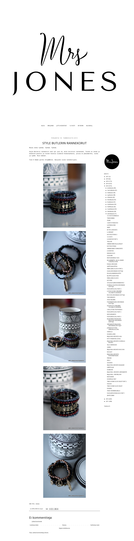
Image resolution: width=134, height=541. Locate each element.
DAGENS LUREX (111, 334)
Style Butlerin (34, 151)
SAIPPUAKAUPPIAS (112, 266)
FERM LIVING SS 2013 (112, 278)
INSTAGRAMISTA (111, 314)
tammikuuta (110, 214)
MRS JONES (51, 125)
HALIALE (109, 384)
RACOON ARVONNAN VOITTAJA (116, 295)
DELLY (108, 360)
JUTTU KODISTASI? (61, 125)
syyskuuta (110, 195)
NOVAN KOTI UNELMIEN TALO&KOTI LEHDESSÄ (114, 306)
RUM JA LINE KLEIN (112, 264)
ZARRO (109, 347)
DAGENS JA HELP (111, 379)
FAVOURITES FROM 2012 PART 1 (116, 393)
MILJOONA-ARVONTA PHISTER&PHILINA (113, 354)
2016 (107, 179)
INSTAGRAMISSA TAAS (113, 258)
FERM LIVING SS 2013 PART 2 (115, 268)
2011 (107, 401)
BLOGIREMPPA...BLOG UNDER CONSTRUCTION (115, 260)
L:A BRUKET (110, 232)
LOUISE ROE (110, 251)
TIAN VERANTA (111, 297)
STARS (108, 220)
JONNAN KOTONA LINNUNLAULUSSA (113, 328)
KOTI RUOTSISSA (111, 246)
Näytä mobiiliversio (64, 528)
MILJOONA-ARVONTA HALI (114, 336)
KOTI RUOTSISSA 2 (112, 234)
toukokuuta (110, 204)
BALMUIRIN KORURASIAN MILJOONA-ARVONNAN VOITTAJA (114, 320)
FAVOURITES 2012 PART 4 (114, 289)
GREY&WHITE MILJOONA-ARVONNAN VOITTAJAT (114, 324)
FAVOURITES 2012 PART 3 (114, 312)
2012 (107, 399)
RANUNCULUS (111, 253)
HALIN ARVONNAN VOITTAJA (115, 271)
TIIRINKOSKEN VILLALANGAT (115, 244)
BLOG (43, 125)
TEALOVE (109, 241)
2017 (107, 176)
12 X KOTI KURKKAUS (113, 216)
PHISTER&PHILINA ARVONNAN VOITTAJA (115, 302)
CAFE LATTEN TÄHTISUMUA (114, 309)
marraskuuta (111, 190)
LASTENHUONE (111, 225)
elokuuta (109, 197)
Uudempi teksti (34, 525)
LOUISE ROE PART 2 (112, 239)
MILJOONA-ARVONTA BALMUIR (115, 365)
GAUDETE (109, 363)
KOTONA (109, 280)
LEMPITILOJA (110, 367)
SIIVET (108, 227)
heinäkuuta (110, 200)
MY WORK (80, 125)
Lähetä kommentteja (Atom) (40, 532)
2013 (107, 186)
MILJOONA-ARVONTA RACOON (115, 349)
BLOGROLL (89, 125)
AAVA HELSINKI (111, 300)
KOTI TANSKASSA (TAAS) (113, 339)
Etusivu (64, 525)
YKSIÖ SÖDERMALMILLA (113, 391)
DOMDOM (110, 370)
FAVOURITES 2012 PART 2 (114, 316)
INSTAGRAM (110, 377)
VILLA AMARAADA (112, 345)
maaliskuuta (110, 209)
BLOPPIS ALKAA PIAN (113, 276)
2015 (107, 181)
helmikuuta (110, 211)
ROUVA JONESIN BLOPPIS (114, 273)
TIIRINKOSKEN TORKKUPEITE (115, 248)
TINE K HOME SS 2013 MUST (114, 386)
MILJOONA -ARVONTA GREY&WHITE (117, 372)
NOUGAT (109, 352)
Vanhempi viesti (94, 525)
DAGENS (109, 388)
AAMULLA (109, 332)
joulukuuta (110, 188)
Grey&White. (49, 160)
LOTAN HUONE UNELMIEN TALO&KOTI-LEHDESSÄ (114, 291)
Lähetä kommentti (37, 521)
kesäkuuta (110, 202)
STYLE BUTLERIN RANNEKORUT (115, 283)
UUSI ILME (109, 255)
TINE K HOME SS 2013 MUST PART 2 (117, 381)
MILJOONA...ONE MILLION (114, 374)
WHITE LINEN (110, 395)
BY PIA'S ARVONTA (112, 230)
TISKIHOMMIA (111, 218)
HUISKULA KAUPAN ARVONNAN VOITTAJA (116, 285)
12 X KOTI (72, 125)
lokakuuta (110, 193)
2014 (107, 183)
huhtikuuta (110, 207)
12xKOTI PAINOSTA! (112, 223)
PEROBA (109, 358)
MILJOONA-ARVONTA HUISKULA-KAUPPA (116, 341)
